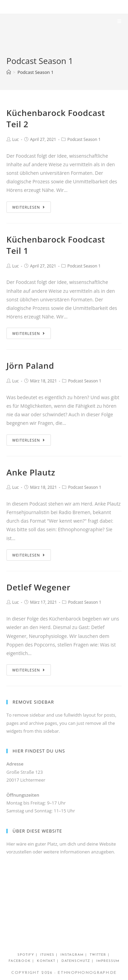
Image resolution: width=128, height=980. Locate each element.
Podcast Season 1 (84, 139)
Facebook (20, 961)
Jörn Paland (30, 365)
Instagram (72, 955)
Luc (15, 139)
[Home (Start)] (8, 72)
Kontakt (46, 961)
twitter (98, 955)
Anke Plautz (30, 472)
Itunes (47, 955)
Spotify (25, 955)
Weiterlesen (28, 207)
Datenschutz (75, 961)
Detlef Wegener (38, 587)
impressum (107, 961)
